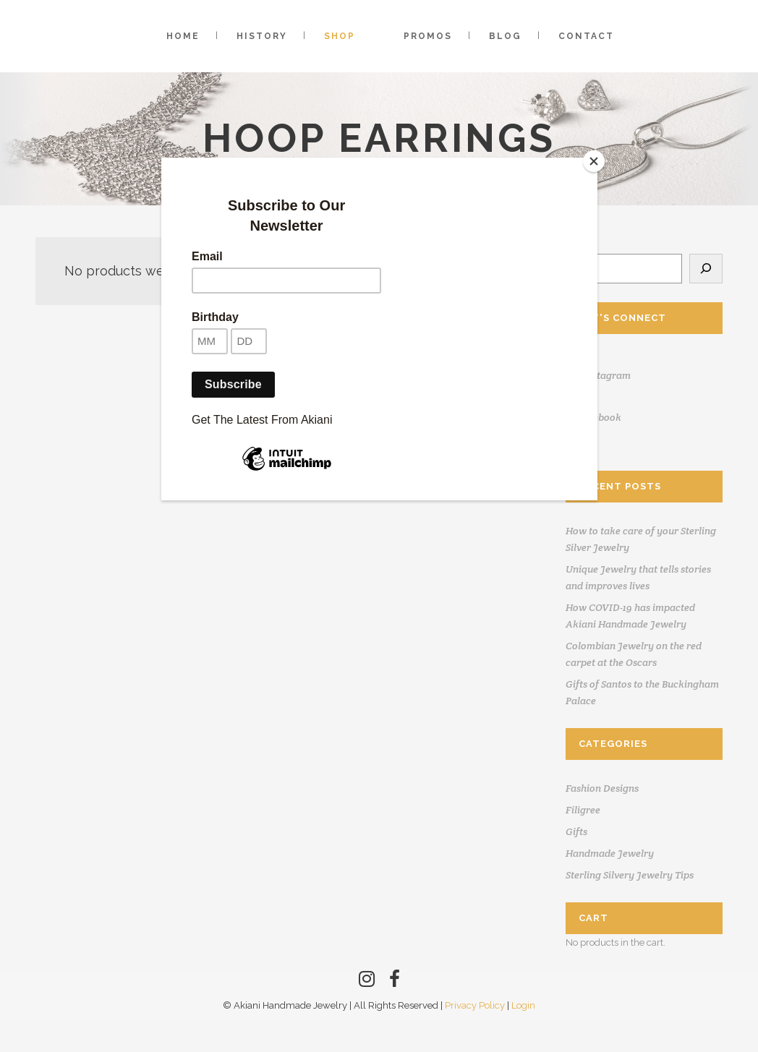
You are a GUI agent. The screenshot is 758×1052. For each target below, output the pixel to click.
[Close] (594, 161)
